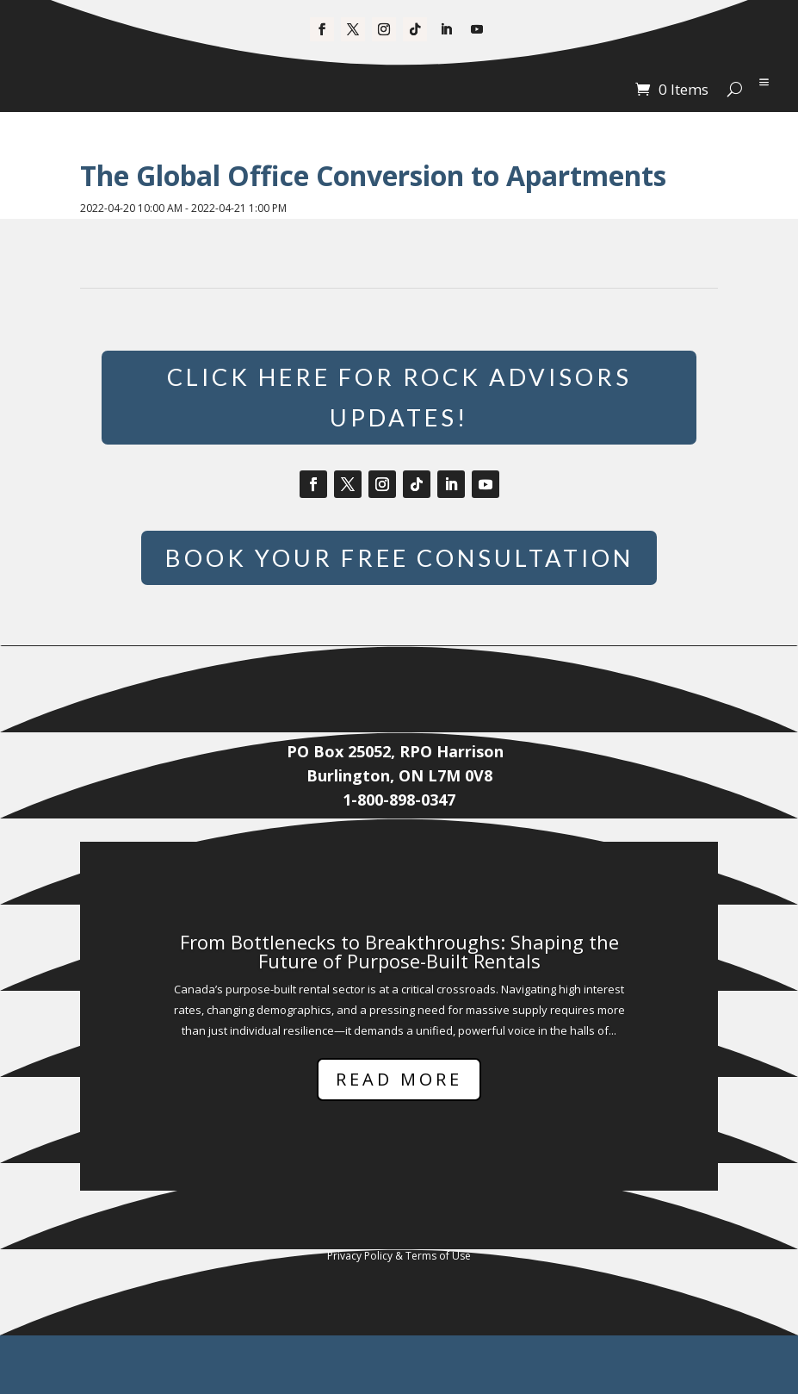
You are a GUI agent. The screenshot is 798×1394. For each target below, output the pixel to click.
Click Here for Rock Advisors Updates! (399, 401)
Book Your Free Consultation (399, 591)
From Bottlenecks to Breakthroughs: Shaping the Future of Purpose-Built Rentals (399, 1008)
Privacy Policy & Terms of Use (399, 1314)
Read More (399, 1136)
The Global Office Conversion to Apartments (373, 175)
